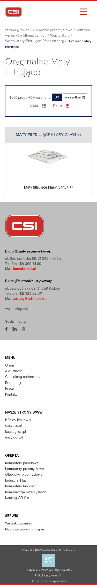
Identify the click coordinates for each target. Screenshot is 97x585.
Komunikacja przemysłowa (26, 492)
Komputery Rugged (20, 486)
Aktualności (14, 371)
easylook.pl (14, 437)
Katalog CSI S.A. (17, 498)
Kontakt (11, 394)
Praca (9, 388)
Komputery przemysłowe (24, 469)
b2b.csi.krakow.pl (18, 420)
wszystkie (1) (75, 97)
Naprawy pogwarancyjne (24, 529)
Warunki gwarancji (19, 523)
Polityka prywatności (48, 575)
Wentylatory (60, 35)
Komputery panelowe (22, 463)
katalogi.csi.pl (15, 431)
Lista (38, 105)
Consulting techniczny (22, 377)
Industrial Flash (16, 480)
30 (57, 97)
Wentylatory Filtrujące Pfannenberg (34, 41)
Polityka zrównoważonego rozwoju (48, 569)
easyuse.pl (13, 425)
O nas (9, 365)
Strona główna (17, 30)
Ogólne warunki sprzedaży (49, 581)
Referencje (13, 383)
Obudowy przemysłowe (53, 30)
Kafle (61, 105)
